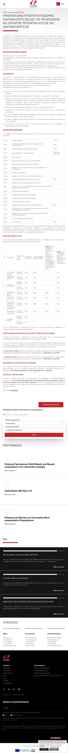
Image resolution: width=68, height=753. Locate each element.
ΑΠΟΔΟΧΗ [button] (44, 749)
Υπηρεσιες (6, 671)
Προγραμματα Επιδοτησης (13, 13)
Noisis (33, 4)
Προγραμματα (8, 674)
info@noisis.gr (31, 645)
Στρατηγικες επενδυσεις (42, 674)
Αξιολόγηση (58, 4)
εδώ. (4, 730)
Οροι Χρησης (6, 695)
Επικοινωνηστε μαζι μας (51, 404)
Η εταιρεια (6, 668)
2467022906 (52, 642)
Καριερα (6, 681)
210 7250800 (8, 642)
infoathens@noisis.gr (10, 645)
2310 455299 (30, 642)
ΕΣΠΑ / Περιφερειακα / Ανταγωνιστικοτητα (48, 676)
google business (19, 689)
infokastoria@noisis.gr (55, 645)
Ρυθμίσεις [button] (41, 745)
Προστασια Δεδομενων (19, 695)
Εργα (4, 676)
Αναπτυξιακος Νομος (41, 668)
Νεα (4, 679)
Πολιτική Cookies (55, 747)
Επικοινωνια (7, 684)
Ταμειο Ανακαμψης (41, 671)
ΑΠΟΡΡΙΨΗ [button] (54, 749)
